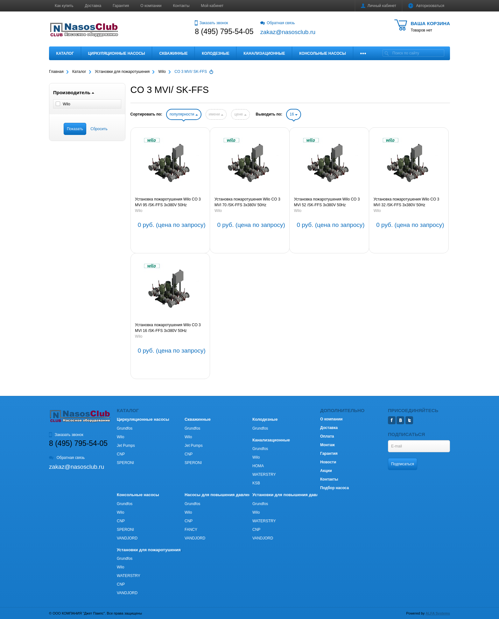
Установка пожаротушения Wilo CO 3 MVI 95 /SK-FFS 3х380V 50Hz (168, 202)
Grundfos (124, 428)
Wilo (138, 210)
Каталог (65, 53)
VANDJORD (127, 538)
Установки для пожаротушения (149, 549)
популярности (184, 114)
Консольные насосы (322, 53)
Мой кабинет (212, 6)
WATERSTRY (264, 474)
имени (216, 114)
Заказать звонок (211, 23)
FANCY (191, 529)
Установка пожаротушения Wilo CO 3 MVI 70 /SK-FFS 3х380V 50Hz (247, 202)
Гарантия (121, 6)
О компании (150, 6)
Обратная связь (277, 23)
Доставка (93, 6)
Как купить (64, 6)
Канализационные (264, 53)
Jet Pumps (126, 445)
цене (240, 114)
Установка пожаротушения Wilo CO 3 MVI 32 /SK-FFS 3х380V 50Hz (406, 202)
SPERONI (125, 463)
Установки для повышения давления (290, 494)
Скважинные (173, 53)
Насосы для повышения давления (220, 494)
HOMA (258, 466)
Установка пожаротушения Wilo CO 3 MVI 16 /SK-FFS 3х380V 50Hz (168, 328)
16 (294, 114)
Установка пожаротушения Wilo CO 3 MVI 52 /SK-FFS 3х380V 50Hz (327, 202)
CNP (121, 454)
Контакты (181, 6)
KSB (256, 483)
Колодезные (215, 53)
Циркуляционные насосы (116, 53)
